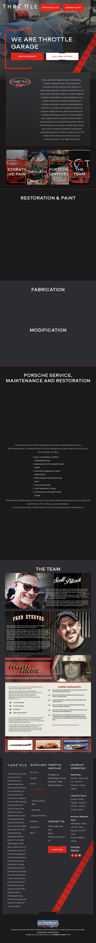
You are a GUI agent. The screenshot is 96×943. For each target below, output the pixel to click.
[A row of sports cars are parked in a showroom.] (48, 526)
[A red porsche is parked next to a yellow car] (67, 544)
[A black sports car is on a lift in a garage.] (10, 526)
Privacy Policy (41, 932)
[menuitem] (39, 772)
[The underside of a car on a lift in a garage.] (12, 347)
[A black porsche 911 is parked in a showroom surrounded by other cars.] (29, 544)
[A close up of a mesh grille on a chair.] (10, 544)
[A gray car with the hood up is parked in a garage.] (83, 347)
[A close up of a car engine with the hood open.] (36, 347)
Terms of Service (53, 932)
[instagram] (76, 856)
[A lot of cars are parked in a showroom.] (48, 411)
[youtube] (79, 856)
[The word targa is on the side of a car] (85, 526)
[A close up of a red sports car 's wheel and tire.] (67, 526)
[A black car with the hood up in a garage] (29, 526)
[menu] (90, 7)
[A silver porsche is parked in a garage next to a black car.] (85, 544)
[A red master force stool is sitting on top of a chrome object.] (59, 347)
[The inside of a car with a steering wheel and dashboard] (48, 544)
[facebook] (72, 856)
